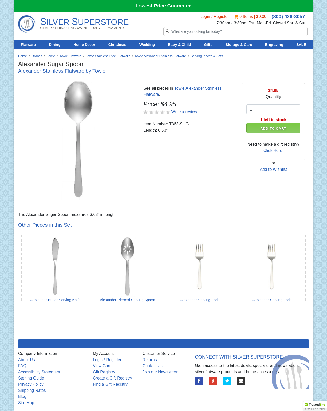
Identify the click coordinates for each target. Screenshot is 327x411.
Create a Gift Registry (112, 378)
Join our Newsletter (160, 372)
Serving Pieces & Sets (207, 56)
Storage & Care (239, 45)
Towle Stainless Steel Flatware (108, 56)
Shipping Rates (32, 390)
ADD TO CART (273, 128)
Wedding (147, 45)
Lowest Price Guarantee (164, 5)
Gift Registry (104, 372)
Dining (55, 45)
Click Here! (273, 150)
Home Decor (84, 45)
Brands (37, 56)
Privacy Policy (31, 384)
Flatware (28, 45)
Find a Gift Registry (110, 384)
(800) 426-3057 (288, 16)
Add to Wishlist (273, 169)
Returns (150, 359)
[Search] (236, 31)
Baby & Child (179, 45)
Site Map (26, 403)
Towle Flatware (70, 56)
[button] (315, 406)
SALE (301, 45)
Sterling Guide (31, 378)
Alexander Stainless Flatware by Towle (62, 71)
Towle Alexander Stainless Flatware (160, 56)
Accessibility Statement (39, 372)
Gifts (208, 45)
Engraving (274, 45)
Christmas (117, 45)
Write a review (184, 112)
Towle (51, 56)
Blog (22, 396)
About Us (26, 359)
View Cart (101, 366)
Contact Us (153, 366)
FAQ (22, 366)
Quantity (273, 96)
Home (22, 56)
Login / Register (214, 16)
